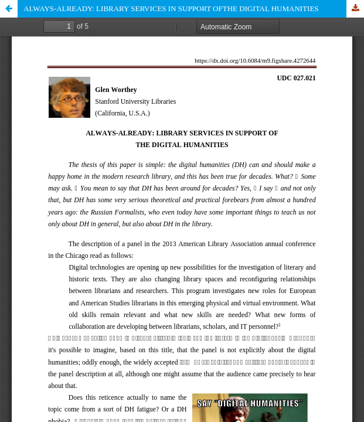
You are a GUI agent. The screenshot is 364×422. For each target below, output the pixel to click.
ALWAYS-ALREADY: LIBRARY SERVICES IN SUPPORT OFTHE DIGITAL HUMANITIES (171, 8)
